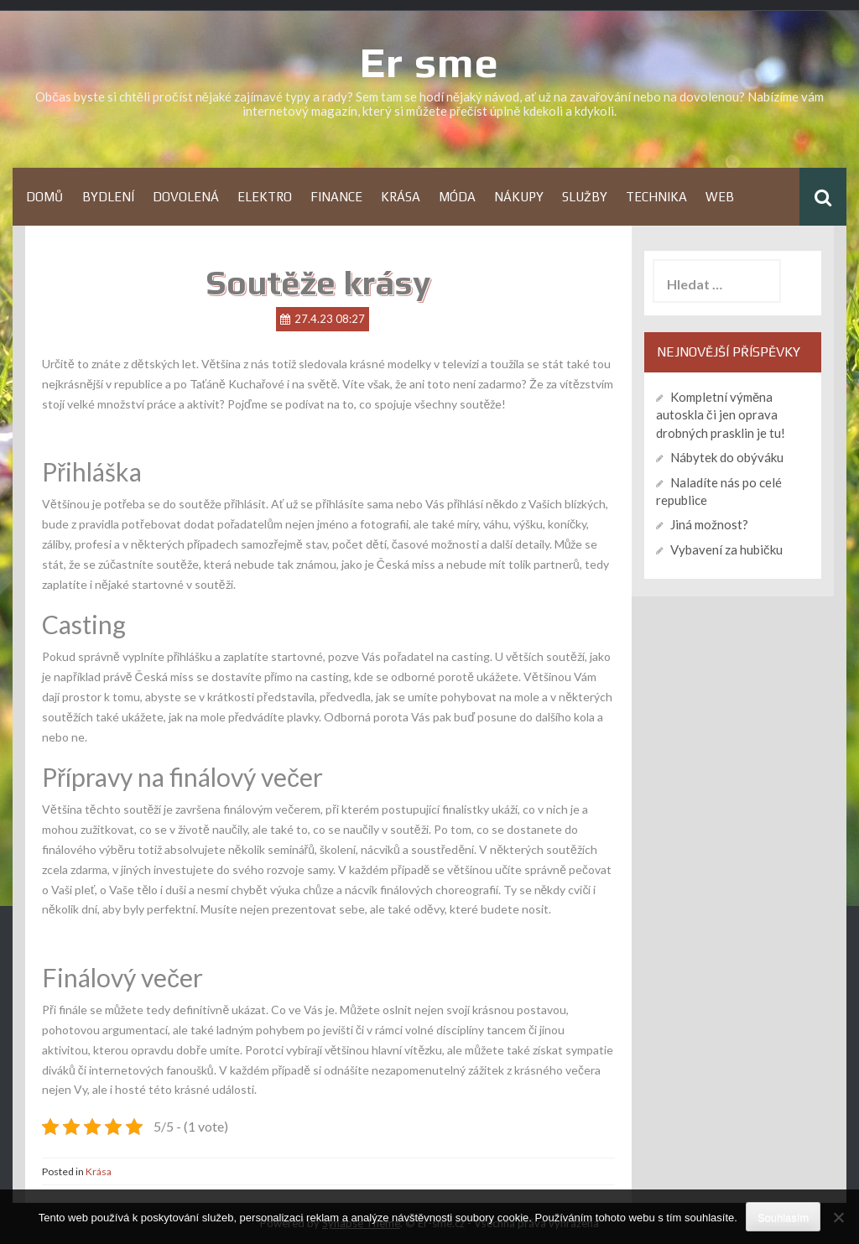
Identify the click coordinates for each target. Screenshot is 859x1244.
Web (719, 197)
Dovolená (186, 197)
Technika (656, 197)
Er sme (429, 62)
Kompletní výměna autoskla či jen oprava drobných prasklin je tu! (720, 414)
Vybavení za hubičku (726, 549)
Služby (584, 197)
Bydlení (108, 197)
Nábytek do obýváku (727, 457)
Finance (336, 197)
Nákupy (519, 197)
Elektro (264, 197)
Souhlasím (783, 1217)
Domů (45, 197)
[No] (838, 1217)
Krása (400, 197)
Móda (457, 197)
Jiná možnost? (709, 524)
